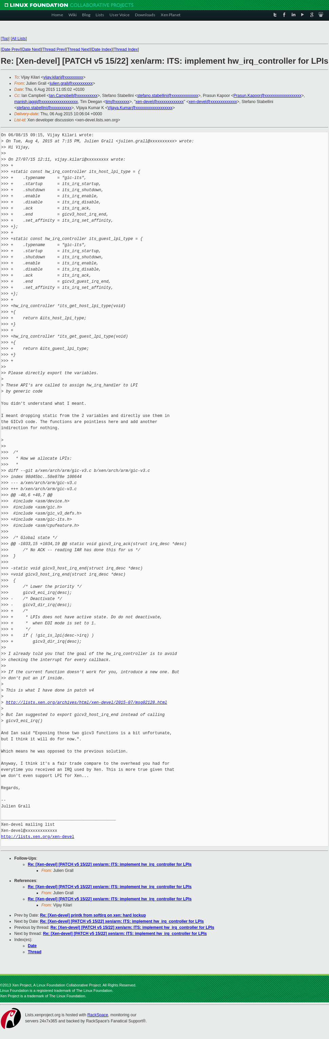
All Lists (19, 38)
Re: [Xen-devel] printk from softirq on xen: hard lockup (93, 915)
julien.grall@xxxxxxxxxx (71, 83)
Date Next (31, 49)
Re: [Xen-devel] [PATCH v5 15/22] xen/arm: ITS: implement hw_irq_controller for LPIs (110, 864)
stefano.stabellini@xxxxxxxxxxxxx (167, 95)
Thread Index (126, 49)
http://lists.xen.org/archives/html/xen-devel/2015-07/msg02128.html (86, 702)
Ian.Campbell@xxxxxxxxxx (73, 95)
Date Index (102, 49)
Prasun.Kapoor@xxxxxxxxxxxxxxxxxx (267, 95)
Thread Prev (53, 49)
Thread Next (78, 49)
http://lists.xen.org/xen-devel (37, 837)
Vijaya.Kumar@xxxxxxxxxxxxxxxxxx (140, 107)
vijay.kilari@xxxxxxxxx (63, 77)
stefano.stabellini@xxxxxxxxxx (44, 107)
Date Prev (11, 49)
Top (5, 38)
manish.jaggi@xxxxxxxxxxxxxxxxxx (46, 101)
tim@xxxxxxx (117, 101)
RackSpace (97, 1015)
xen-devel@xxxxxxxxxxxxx (159, 101)
